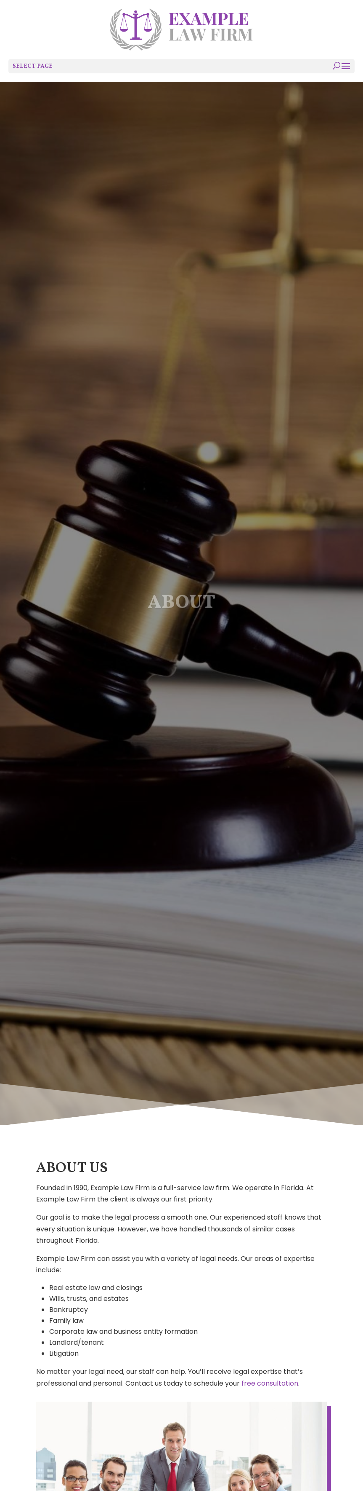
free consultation (269, 1383)
